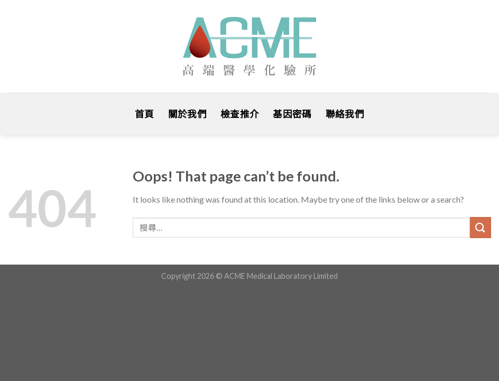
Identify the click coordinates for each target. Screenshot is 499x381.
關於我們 (187, 114)
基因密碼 (292, 114)
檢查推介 (239, 114)
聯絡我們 (345, 114)
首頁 (144, 114)
